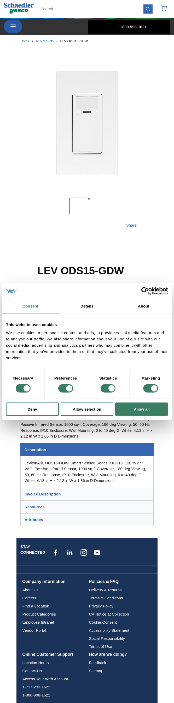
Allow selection (87, 409)
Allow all (142, 409)
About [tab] (143, 306)
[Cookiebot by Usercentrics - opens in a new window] (145, 291)
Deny (32, 409)
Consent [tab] (30, 306)
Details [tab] (87, 306)
